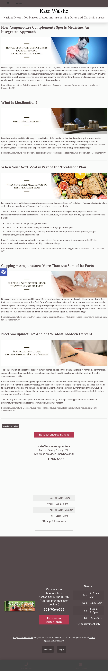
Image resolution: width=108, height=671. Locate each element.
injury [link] (74, 85)
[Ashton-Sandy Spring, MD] (54, 560)
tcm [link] (97, 85)
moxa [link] (71, 153)
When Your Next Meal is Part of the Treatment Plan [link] (43, 167)
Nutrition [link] (35, 248)
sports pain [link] (90, 85)
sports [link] (81, 85)
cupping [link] (98, 317)
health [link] (87, 248)
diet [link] (76, 248)
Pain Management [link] (31, 85)
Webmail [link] (48, 649)
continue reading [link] (51, 80)
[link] (3, 272)
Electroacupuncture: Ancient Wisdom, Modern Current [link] (46, 334)
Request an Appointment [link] (54, 434)
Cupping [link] (26, 317)
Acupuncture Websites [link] (23, 637)
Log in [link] (61, 649)
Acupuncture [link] (16, 85)
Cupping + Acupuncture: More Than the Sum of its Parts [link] (47, 266)
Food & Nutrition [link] (22, 248)
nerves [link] (84, 408)
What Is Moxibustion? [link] (19, 102)
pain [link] (104, 317)
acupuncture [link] (65, 85)
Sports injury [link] (45, 85)
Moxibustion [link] (28, 153)
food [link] (81, 248)
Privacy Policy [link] (57, 640)
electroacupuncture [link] (71, 408)
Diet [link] (12, 248)
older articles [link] (10, 426)
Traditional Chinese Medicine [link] (48, 153)
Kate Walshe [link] (54, 11)
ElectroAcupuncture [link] (32, 408)
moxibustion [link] (80, 153)
